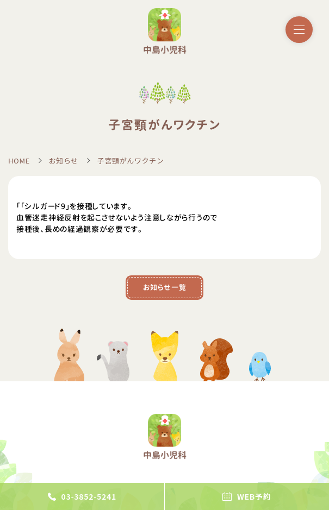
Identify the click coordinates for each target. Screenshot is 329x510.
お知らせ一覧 (165, 287)
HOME (19, 160)
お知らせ (63, 160)
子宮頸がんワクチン (130, 160)
